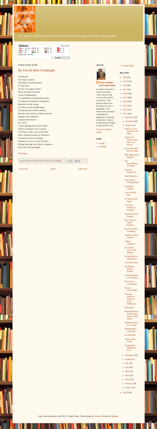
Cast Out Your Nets (130, 194)
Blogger (115, 416)
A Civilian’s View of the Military (130, 250)
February (129, 383)
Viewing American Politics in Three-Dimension (130, 299)
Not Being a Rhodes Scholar (129, 268)
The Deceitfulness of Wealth (131, 163)
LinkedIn (102, 147)
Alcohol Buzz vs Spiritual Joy (131, 257)
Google (102, 143)
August (128, 359)
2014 (125, 101)
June (127, 367)
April (127, 375)
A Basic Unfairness (130, 242)
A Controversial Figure (131, 200)
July (127, 363)
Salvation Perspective (130, 171)
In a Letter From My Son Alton (131, 149)
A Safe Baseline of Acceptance (131, 276)
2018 (125, 85)
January (128, 387)
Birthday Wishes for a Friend (131, 324)
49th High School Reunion (132, 156)
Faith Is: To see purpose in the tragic (131, 131)
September (129, 355)
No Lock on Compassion (131, 282)
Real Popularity (131, 176)
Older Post (83, 169)
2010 (125, 392)
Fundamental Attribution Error (130, 347)
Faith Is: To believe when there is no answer (131, 141)
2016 (125, 93)
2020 (125, 77)
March (128, 379)
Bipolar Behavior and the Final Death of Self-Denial (132, 315)
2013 (125, 106)
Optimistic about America (131, 236)
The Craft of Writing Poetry (132, 181)
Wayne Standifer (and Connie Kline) (107, 83)
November (129, 121)
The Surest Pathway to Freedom (130, 207)
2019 (125, 81)
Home (53, 169)
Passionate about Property (131, 215)
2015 (125, 97)
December (129, 117)
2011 (125, 114)
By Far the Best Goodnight (36, 70)
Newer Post (23, 169)
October (128, 125)
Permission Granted (129, 187)
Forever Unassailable (131, 289)
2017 (125, 89)
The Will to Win (131, 263)
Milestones (129, 308)
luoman (98, 416)
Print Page (22, 153)
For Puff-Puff (130, 335)
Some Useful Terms (130, 340)
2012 (125, 110)
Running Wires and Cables (131, 330)
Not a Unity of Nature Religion (130, 222)
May (127, 371)
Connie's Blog (128, 66)
